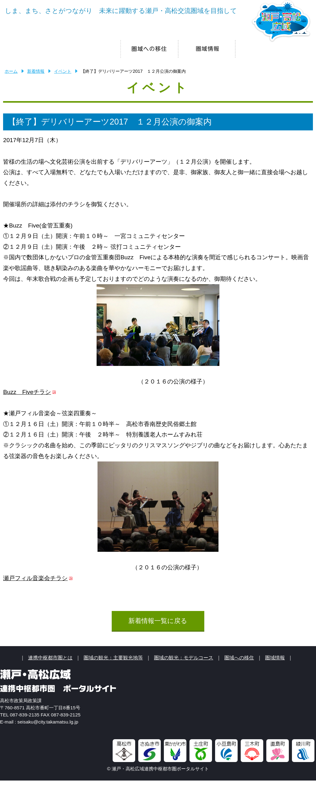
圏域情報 (275, 664)
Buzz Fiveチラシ (27, 398)
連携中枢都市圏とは (50, 664)
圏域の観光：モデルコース (183, 664)
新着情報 (35, 77)
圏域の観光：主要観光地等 (113, 664)
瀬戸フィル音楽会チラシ (35, 584)
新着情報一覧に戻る (157, 627)
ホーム (11, 77)
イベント (62, 77)
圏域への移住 (239, 664)
